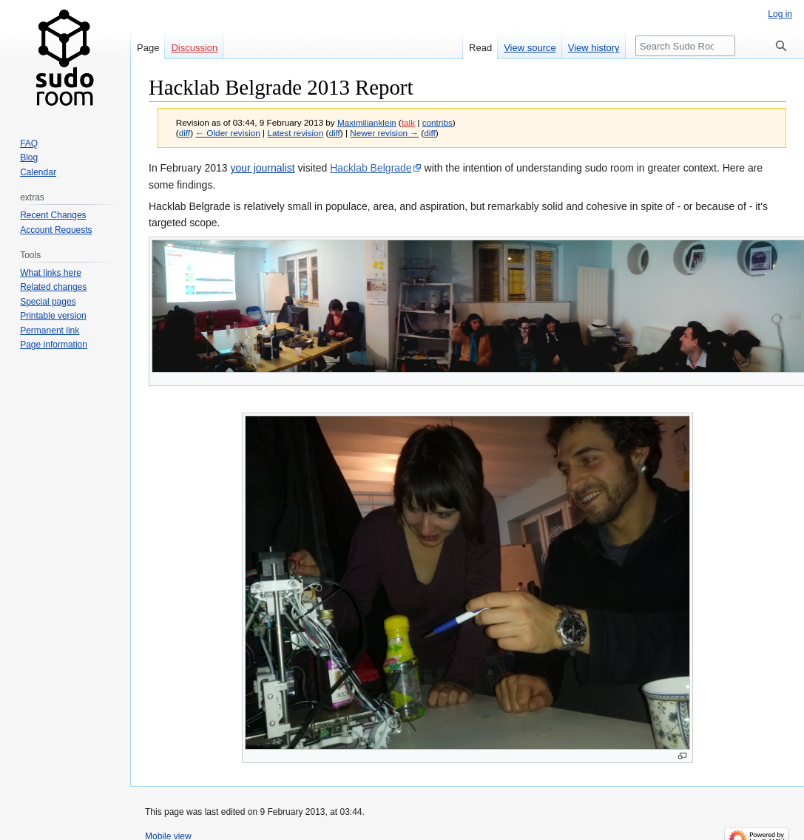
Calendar (38, 172)
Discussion (194, 47)
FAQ (29, 143)
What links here (50, 273)
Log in (780, 14)
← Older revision (227, 133)
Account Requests (56, 230)
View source (530, 47)
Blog (29, 157)
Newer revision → (384, 133)
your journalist (263, 168)
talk (408, 122)
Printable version (53, 316)
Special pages (47, 302)
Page (148, 47)
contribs (437, 122)
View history (594, 47)
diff (184, 133)
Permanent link (49, 330)
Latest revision (295, 133)
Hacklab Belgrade (371, 168)
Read (480, 47)
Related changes (53, 287)
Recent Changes (53, 215)
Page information (53, 344)
